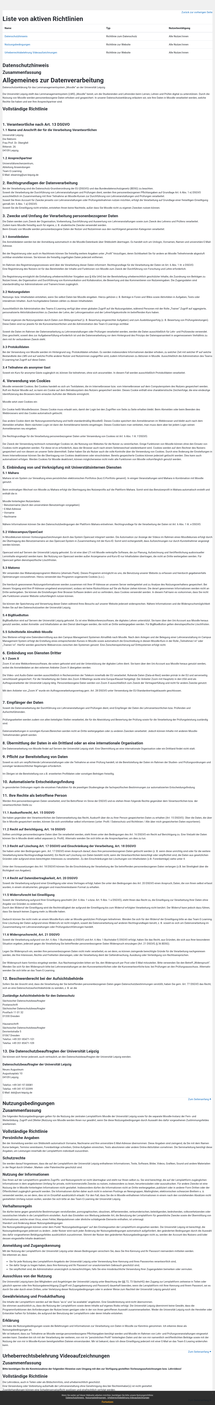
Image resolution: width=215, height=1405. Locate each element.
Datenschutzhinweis (75, 1397)
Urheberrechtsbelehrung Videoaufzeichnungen (128, 1397)
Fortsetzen (107, 1402)
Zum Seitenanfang (199, 1099)
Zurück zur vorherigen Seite (196, 12)
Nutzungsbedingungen (95, 1397)
